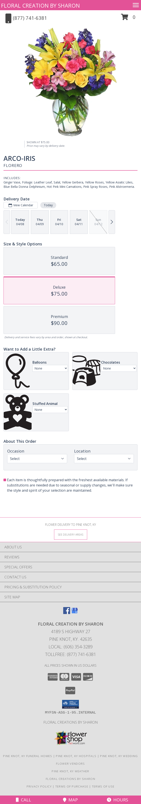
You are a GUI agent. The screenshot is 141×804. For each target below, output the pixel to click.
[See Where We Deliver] (70, 534)
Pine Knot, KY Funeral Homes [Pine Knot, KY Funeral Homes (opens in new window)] (27, 756)
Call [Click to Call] (23, 800)
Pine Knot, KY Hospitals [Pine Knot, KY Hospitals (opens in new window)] (76, 756)
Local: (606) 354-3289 (71, 647)
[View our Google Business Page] (74, 612)
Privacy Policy (39, 786)
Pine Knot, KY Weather (70, 771)
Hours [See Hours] (117, 800)
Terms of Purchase (71, 786)
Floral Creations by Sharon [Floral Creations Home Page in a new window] (70, 722)
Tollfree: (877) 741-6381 (70, 654)
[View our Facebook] (66, 612)
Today (48, 205)
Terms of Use (103, 786)
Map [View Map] (70, 800)
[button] (128, 18)
